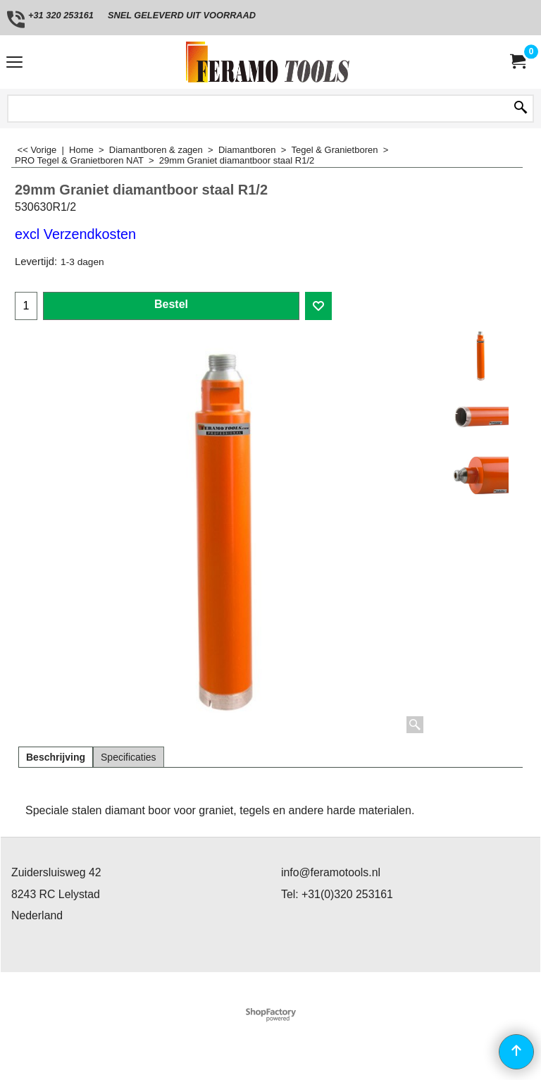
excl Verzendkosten (75, 234)
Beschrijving (55, 757)
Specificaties (128, 757)
